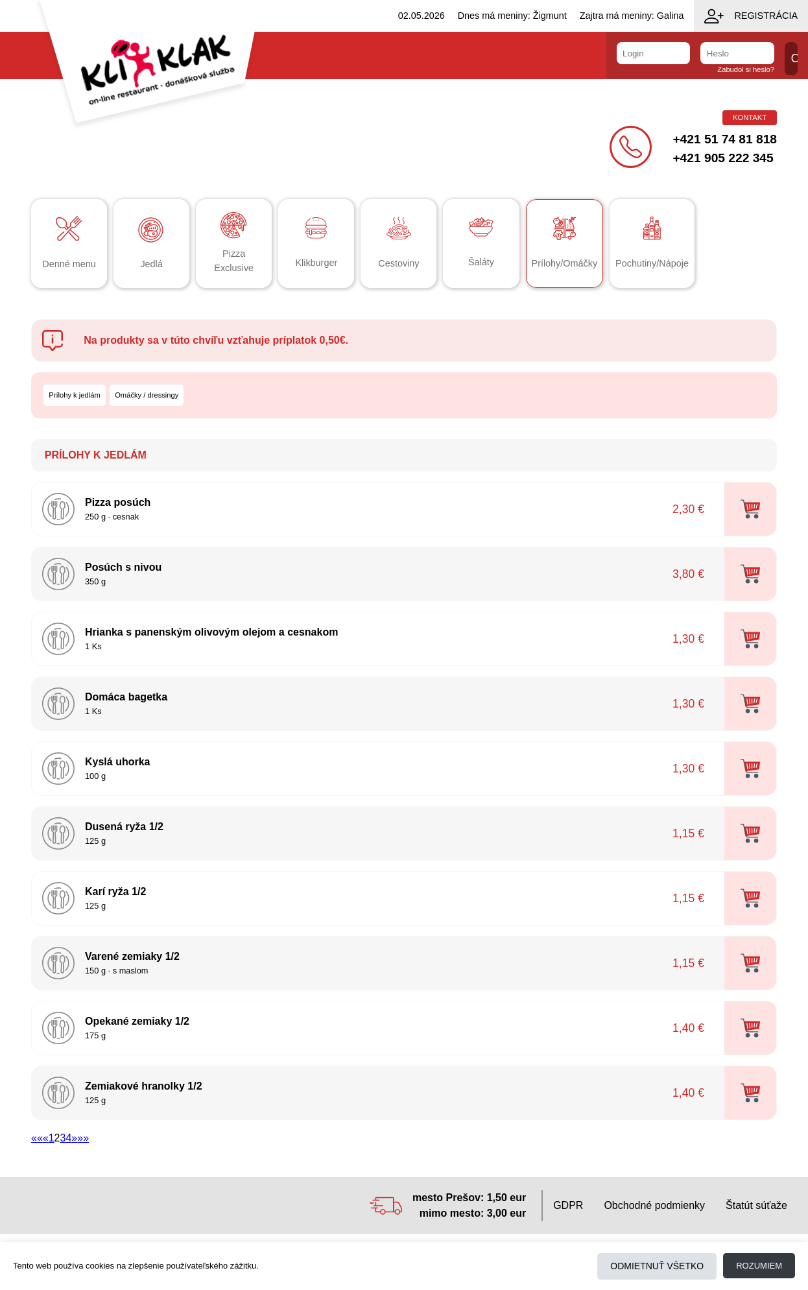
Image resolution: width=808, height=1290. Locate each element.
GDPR (568, 1205)
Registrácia (751, 16)
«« (37, 1137)
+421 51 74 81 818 (724, 139)
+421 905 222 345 (722, 158)
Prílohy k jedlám (75, 395)
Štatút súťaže (756, 1205)
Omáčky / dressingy (146, 395)
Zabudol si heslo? (745, 69)
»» (83, 1137)
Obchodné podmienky (654, 1205)
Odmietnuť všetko (657, 1266)
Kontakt (749, 117)
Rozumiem (759, 1266)
